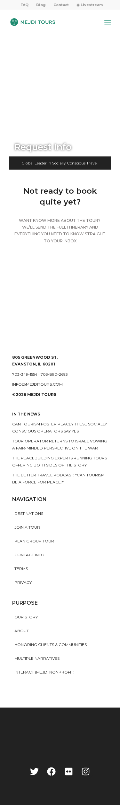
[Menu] (107, 22)
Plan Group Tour (34, 541)
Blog (41, 5)
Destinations (28, 513)
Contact (61, 5)
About (21, 630)
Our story (26, 617)
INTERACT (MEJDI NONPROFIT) (44, 672)
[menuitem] (24, 4)
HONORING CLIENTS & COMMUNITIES (50, 644)
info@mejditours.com (37, 384)
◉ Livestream (89, 5)
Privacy (23, 582)
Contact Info (29, 554)
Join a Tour (27, 527)
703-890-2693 (54, 374)
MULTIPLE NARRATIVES (37, 658)
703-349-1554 (24, 374)
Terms (21, 568)
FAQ (24, 5)
